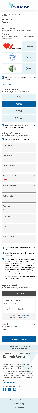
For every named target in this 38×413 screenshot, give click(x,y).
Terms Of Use (19, 407)
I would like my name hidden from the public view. (18, 249)
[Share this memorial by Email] (14, 389)
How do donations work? (19, 400)
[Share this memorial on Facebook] (4, 389)
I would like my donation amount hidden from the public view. (16, 126)
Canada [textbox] (6, 210)
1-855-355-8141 (23, 346)
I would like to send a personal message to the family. (20, 254)
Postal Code (8, 236)
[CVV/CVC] (23, 308)
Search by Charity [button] (7, 84)
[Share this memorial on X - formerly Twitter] (9, 389)
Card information (12, 300)
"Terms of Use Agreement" (25, 265)
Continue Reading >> (10, 382)
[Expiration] (10, 308)
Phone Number (9, 175)
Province (6, 216)
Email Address (9, 165)
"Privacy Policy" (13, 268)
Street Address (9, 186)
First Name (7, 145)
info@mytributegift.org (19, 348)
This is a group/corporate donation (17, 139)
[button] (34, 79)
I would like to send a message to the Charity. (18, 78)
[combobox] (5, 179)
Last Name (7, 155)
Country (6, 206)
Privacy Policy (19, 404)
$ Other (19, 118)
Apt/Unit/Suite (9, 196)
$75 (19, 97)
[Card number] (19, 304)
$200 (19, 111)
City (4, 226)
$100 (19, 104)
